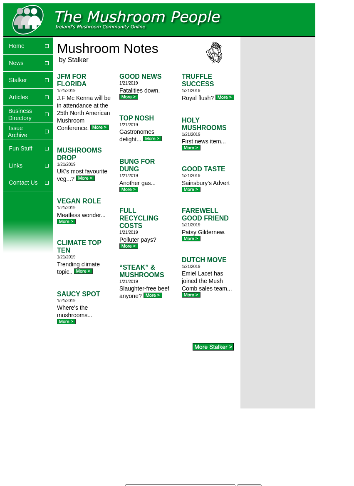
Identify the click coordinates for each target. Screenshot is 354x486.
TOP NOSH (136, 118)
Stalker (18, 80)
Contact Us (23, 182)
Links (15, 165)
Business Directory (17, 114)
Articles (18, 97)
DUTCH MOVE (204, 259)
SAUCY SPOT (78, 294)
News (16, 63)
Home (16, 46)
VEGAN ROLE (79, 201)
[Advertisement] (266, 71)
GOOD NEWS (140, 76)
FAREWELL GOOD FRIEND (205, 214)
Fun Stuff (20, 148)
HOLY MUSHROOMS (204, 124)
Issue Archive (15, 131)
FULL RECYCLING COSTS (138, 218)
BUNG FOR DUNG (137, 165)
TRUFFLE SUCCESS (198, 80)
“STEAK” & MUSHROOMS (141, 271)
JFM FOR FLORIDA (72, 80)
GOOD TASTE (203, 169)
